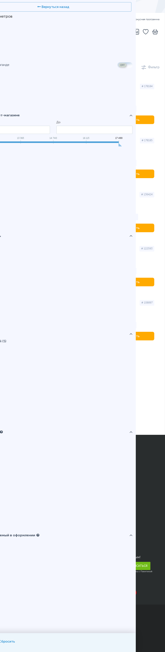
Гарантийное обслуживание (27, 501)
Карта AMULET (97, 477)
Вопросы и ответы (101, 470)
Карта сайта (49, 639)
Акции (10, 483)
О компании (15, 535)
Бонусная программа (144, 19)
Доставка (85, 19)
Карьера (11, 579)
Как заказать (95, 458)
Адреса (68, 19)
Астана (15, 356)
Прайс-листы (16, 542)
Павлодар (87, 356)
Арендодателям (18, 560)
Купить (134, 120)
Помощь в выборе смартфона (109, 489)
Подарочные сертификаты (26, 495)
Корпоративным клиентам (26, 573)
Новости (12, 554)
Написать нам (97, 542)
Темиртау (112, 356)
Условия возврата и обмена (27, 514)
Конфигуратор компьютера (107, 483)
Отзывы (11, 548)
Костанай (61, 356)
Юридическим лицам (22, 508)
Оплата (102, 19)
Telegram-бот (97, 548)
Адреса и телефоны (101, 535)
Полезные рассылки (21, 489)
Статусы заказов (99, 464)
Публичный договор (21, 634)
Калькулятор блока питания (107, 495)
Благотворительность (22, 567)
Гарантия (119, 19)
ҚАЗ (20, 19)
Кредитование (16, 477)
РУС (30, 19)
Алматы (37, 356)
